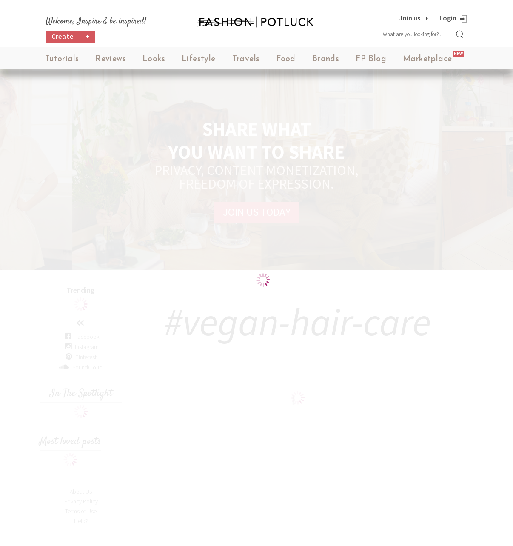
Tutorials (62, 59)
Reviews (110, 59)
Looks (153, 59)
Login (447, 17)
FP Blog (371, 59)
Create (70, 36)
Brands (325, 59)
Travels (246, 59)
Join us (409, 18)
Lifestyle (199, 59)
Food (286, 59)
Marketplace (427, 59)
